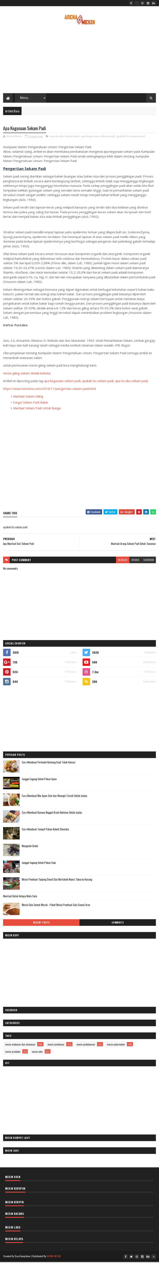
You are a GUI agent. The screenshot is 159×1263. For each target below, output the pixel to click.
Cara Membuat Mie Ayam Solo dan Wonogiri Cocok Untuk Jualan (54, 797)
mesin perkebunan (86, 1045)
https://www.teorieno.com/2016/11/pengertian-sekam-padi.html (49, 390)
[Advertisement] (79, 61)
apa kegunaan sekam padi (98, 137)
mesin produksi (12, 1053)
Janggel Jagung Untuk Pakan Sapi (39, 864)
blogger (122, 561)
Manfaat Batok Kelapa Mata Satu (20, 897)
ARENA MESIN (54, 1257)
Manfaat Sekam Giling (28, 397)
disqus (135, 561)
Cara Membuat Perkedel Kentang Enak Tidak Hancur (49, 763)
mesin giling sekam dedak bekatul (27, 374)
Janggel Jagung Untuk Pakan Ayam (39, 780)
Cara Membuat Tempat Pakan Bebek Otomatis (45, 830)
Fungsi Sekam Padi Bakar (30, 403)
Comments (118, 923)
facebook (148, 561)
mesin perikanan (56, 1045)
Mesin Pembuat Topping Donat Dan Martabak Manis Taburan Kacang (57, 881)
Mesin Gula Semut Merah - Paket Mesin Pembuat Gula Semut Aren (56, 906)
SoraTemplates (22, 1257)
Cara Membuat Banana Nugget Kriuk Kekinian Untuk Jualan (52, 814)
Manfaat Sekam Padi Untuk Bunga (37, 409)
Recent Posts (41, 923)
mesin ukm (37, 1053)
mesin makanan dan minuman (20, 1045)
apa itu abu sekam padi (64, 137)
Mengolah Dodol (30, 847)
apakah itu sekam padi (130, 137)
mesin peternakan (116, 1045)
